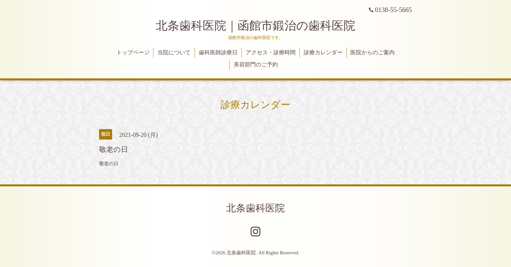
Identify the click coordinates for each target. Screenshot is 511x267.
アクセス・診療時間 (271, 52)
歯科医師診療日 (218, 52)
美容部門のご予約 (256, 64)
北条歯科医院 (255, 208)
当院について (174, 52)
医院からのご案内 (372, 52)
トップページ (133, 52)
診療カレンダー (323, 52)
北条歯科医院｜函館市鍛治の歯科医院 (261, 25)
